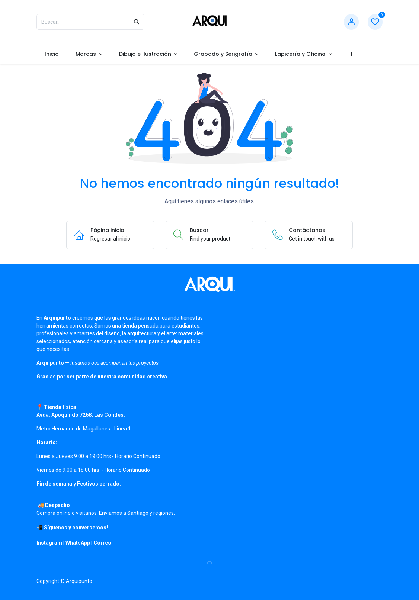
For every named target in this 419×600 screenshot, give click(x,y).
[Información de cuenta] (351, 22)
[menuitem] (51, 54)
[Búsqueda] (136, 21)
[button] (209, 562)
